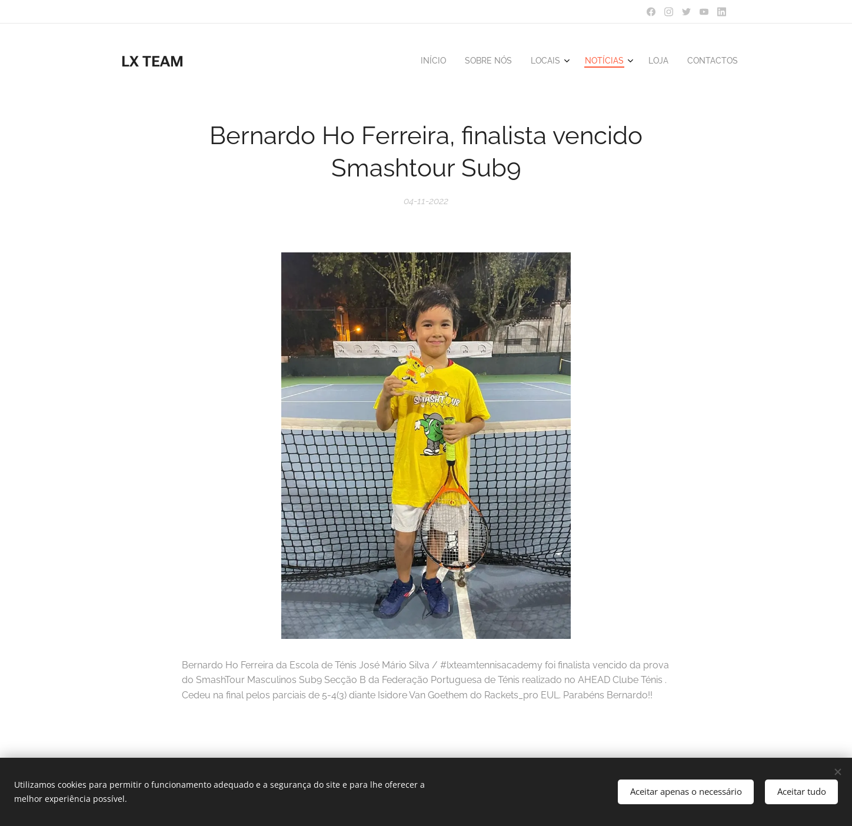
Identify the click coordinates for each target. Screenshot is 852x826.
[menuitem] (635, 61)
